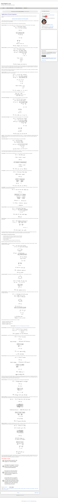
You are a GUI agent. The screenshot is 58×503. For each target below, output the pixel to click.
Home (18, 492)
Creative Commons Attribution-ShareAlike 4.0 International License (49, 58)
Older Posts (37, 492)
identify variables (23, 488)
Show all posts (26, 11)
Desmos (51, 24)
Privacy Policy (44, 60)
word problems (6, 489)
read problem (28, 488)
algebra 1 (5, 488)
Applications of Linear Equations (9, 14)
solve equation (32, 488)
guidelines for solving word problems (16, 488)
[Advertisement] (9, 39)
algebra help (8, 488)
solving (35, 488)
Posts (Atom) (22, 495)
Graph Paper (48, 13)
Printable (44, 13)
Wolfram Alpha (51, 26)
